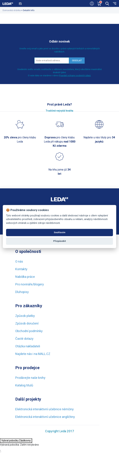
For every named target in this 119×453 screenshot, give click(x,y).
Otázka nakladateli (27, 346)
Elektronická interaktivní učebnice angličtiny (45, 417)
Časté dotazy (24, 338)
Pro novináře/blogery (29, 284)
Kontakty (21, 269)
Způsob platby (25, 316)
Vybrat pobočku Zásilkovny (16, 440)
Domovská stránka (12, 10)
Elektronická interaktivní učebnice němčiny (44, 409)
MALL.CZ (44, 354)
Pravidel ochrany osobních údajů (75, 75)
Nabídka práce (25, 276)
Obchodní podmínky (29, 331)
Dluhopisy (22, 292)
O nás (19, 261)
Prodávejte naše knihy (30, 377)
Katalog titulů (24, 385)
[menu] (114, 3)
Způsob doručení (27, 323)
